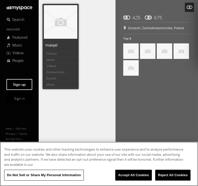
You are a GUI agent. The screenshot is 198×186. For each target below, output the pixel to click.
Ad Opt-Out (13, 139)
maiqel (51, 45)
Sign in (19, 98)
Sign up (19, 84)
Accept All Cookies (133, 175)
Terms (23, 134)
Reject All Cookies (173, 175)
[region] (99, 164)
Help (9, 128)
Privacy (10, 134)
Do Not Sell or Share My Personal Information (44, 175)
